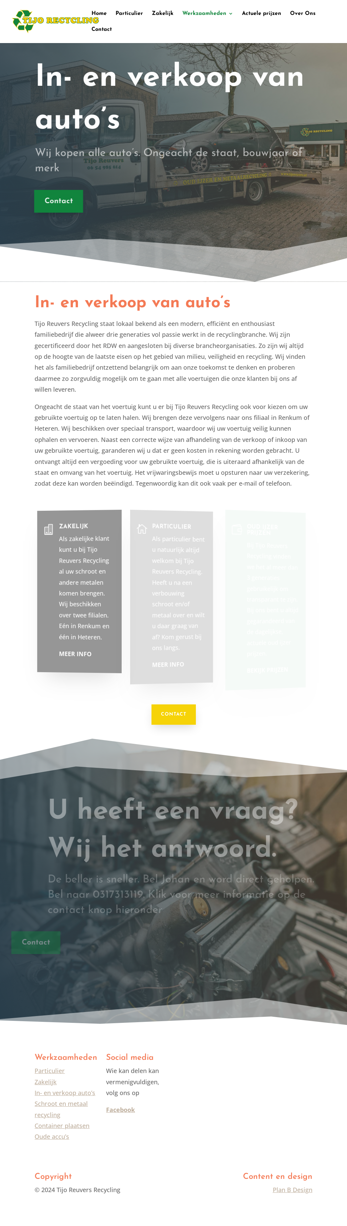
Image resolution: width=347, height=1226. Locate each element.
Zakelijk (163, 13)
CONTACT (173, 714)
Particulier (129, 13)
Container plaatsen (62, 1126)
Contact (101, 29)
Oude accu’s (52, 1136)
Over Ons (302, 13)
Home (99, 13)
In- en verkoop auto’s (65, 1093)
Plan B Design (292, 1190)
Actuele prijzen (261, 13)
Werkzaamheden (204, 13)
